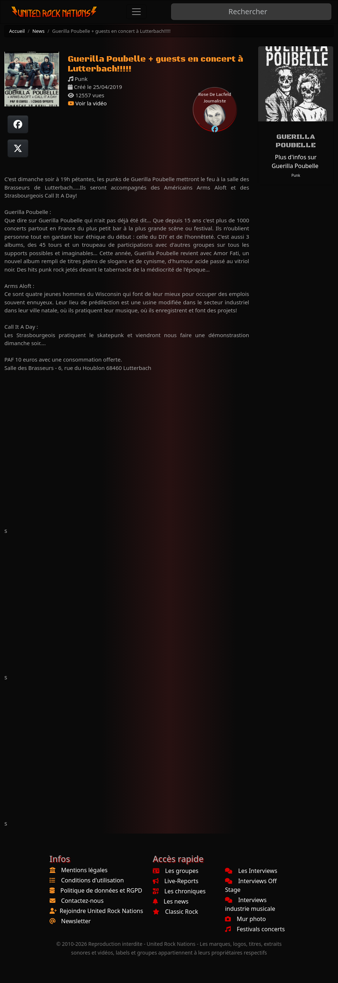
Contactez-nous (82, 901)
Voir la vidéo (87, 103)
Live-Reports (175, 881)
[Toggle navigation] (136, 11)
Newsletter (76, 921)
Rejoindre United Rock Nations (101, 911)
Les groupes (175, 871)
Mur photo (245, 919)
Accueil (17, 31)
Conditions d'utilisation (92, 880)
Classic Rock (175, 912)
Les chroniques (179, 891)
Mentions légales (84, 870)
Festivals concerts (255, 929)
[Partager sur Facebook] (17, 124)
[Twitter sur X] (17, 148)
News (38, 31)
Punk (295, 175)
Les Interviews (251, 871)
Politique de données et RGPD (102, 890)
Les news (171, 901)
